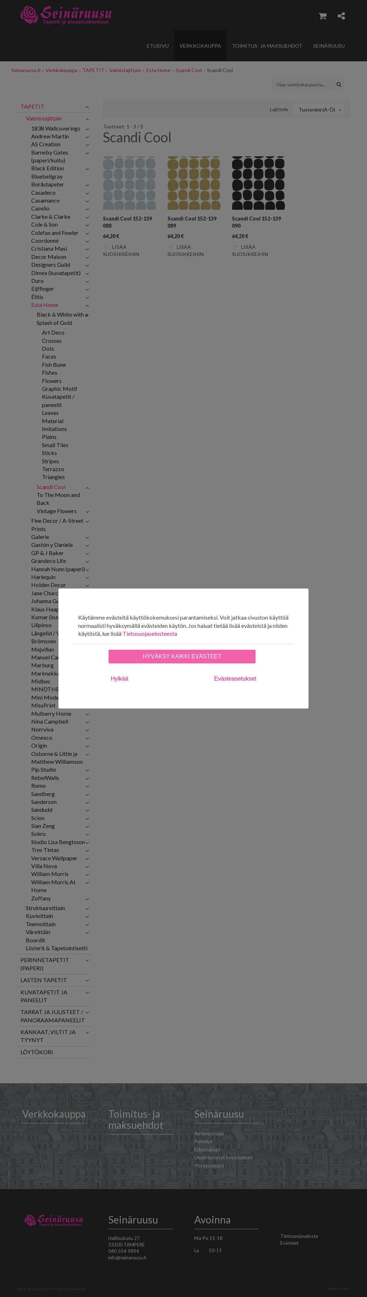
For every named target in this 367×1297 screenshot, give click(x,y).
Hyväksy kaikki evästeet (182, 656)
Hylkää (119, 679)
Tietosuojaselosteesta (150, 633)
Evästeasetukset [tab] (235, 679)
